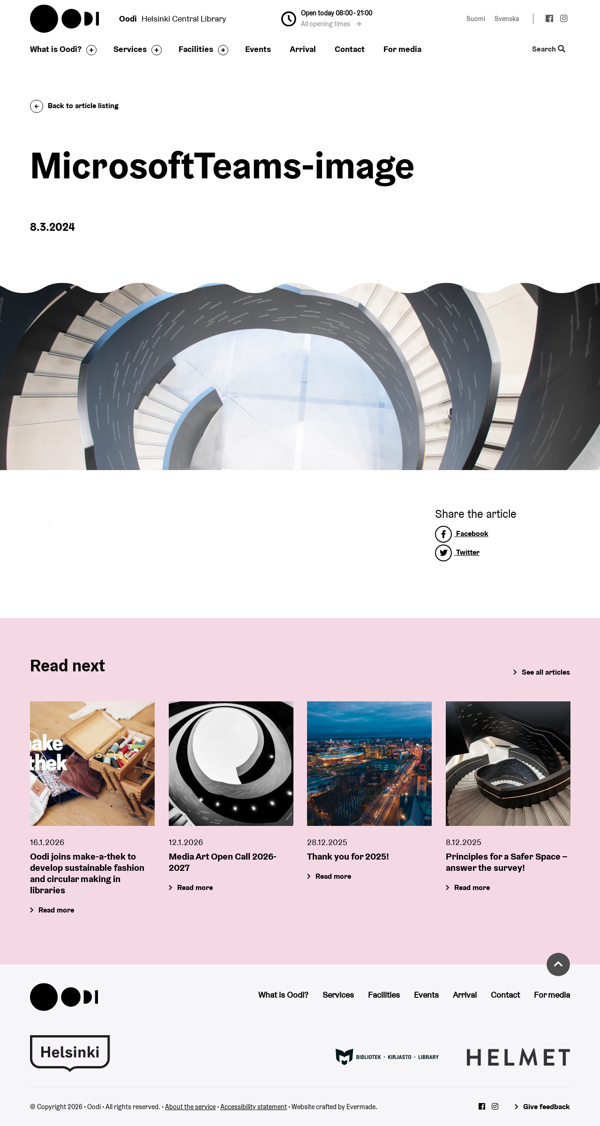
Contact (350, 49)
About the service (190, 1107)
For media (402, 49)
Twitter (457, 552)
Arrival (303, 49)
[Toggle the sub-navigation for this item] (89, 50)
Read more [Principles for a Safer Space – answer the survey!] (472, 887)
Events (258, 49)
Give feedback (546, 1106)
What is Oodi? (56, 49)
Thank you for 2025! (348, 856)
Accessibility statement (253, 1107)
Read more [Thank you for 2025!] (333, 876)
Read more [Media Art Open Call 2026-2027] (195, 887)
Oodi (65, 19)
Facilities (196, 49)
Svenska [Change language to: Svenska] (507, 19)
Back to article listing (74, 105)
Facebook (461, 533)
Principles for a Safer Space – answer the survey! (506, 862)
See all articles (546, 672)
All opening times (331, 24)
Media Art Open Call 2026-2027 (223, 862)
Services (130, 49)
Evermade (360, 1107)
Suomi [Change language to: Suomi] (475, 19)
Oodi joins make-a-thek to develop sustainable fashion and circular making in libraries (87, 873)
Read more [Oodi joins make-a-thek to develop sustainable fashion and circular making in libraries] (56, 910)
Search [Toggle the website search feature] (548, 49)
